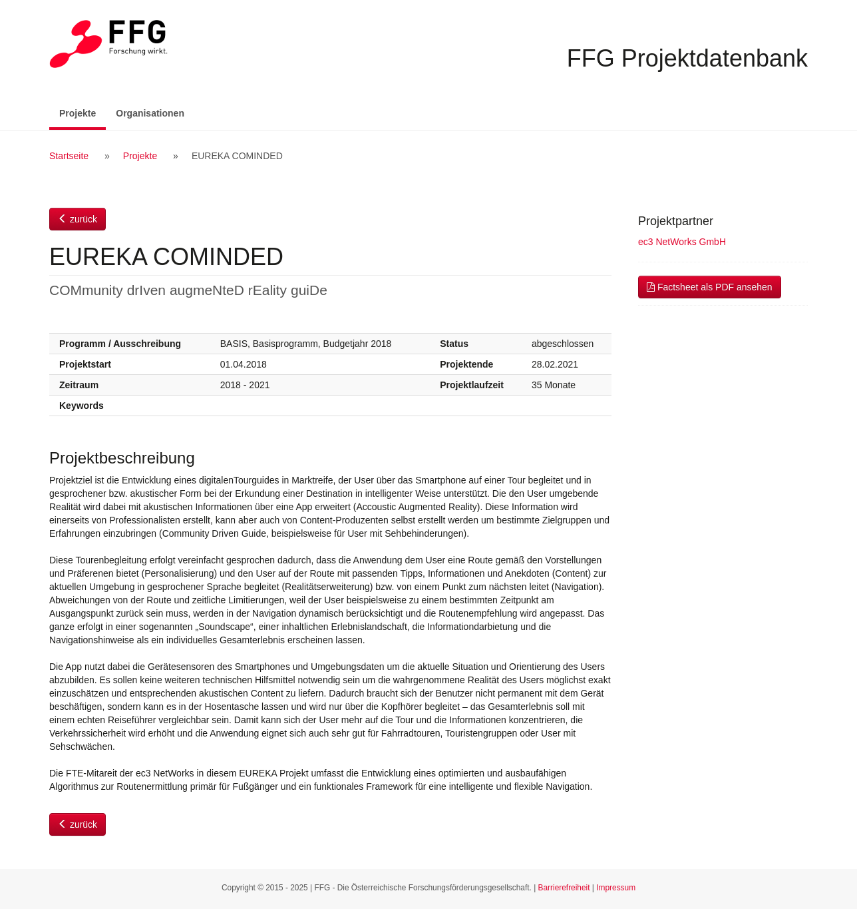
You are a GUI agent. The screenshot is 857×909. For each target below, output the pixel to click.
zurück (77, 219)
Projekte (82, 112)
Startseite (68, 156)
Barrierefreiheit (564, 887)
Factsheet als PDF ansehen (709, 287)
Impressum (615, 887)
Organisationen (150, 113)
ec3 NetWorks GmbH (682, 241)
